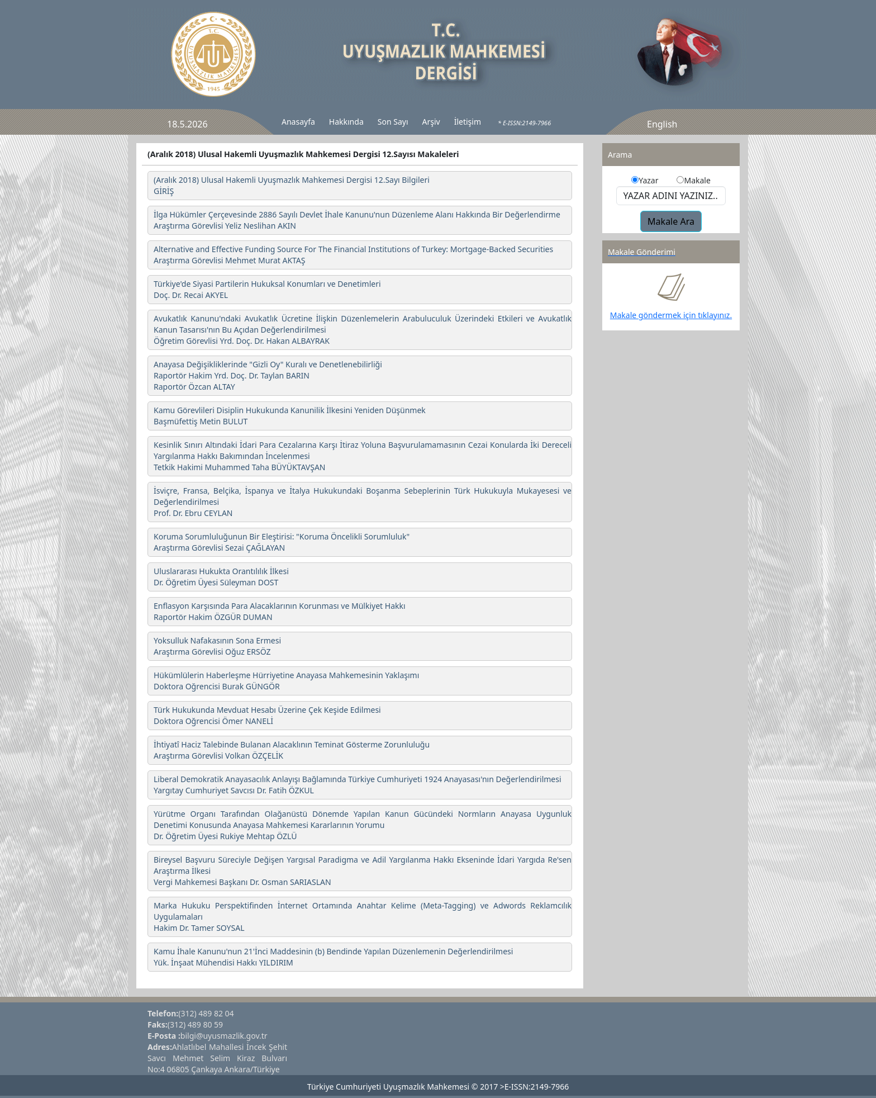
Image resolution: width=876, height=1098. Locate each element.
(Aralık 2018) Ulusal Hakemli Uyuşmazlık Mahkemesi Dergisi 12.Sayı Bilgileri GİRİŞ (292, 185)
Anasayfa (298, 121)
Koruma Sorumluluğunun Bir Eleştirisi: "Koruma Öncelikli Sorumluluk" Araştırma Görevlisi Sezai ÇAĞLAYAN (282, 542)
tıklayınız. (715, 315)
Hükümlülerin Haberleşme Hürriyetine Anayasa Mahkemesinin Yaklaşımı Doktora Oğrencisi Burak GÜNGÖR (286, 681)
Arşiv (431, 121)
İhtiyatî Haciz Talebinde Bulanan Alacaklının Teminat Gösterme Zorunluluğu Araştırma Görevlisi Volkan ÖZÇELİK (292, 750)
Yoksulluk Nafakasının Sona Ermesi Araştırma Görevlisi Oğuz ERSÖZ (217, 646)
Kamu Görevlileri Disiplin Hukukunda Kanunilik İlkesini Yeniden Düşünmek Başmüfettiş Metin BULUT (290, 416)
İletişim (467, 121)
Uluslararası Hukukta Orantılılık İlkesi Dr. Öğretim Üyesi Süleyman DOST (221, 577)
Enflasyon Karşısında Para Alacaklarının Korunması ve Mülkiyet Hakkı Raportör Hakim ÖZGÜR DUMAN (280, 611)
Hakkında (346, 121)
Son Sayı (393, 121)
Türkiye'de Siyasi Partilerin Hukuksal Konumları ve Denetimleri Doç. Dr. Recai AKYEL (267, 289)
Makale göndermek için (654, 315)
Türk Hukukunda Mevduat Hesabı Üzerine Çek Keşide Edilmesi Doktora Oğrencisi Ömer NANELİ (267, 715)
